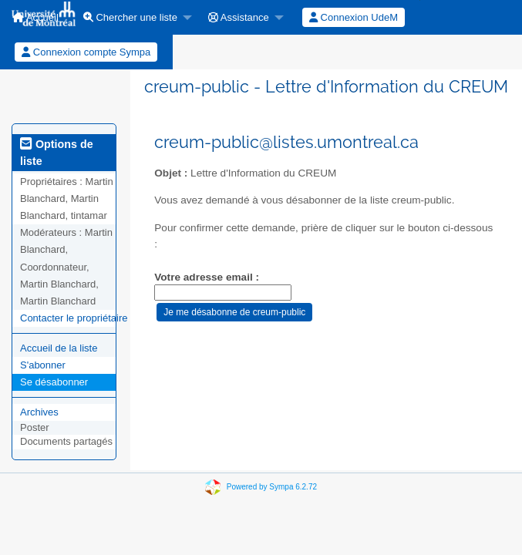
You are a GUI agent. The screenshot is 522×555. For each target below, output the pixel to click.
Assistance (238, 17)
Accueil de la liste (58, 348)
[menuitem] (133, 17)
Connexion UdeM (353, 17)
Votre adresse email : (206, 277)
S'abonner (43, 365)
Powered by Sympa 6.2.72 (272, 486)
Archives (39, 412)
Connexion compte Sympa (86, 52)
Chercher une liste (130, 17)
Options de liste (56, 152)
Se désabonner (54, 382)
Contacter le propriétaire (73, 318)
